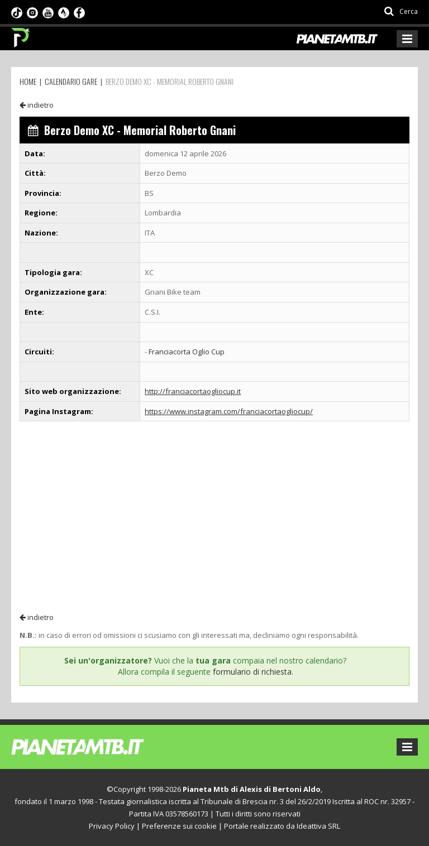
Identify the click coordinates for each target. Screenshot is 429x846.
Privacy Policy (112, 826)
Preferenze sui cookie (179, 826)
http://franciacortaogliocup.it (193, 391)
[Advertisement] (214, 516)
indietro (37, 105)
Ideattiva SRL (318, 826)
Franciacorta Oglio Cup (187, 352)
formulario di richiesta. (253, 671)
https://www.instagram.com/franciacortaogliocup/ (229, 411)
